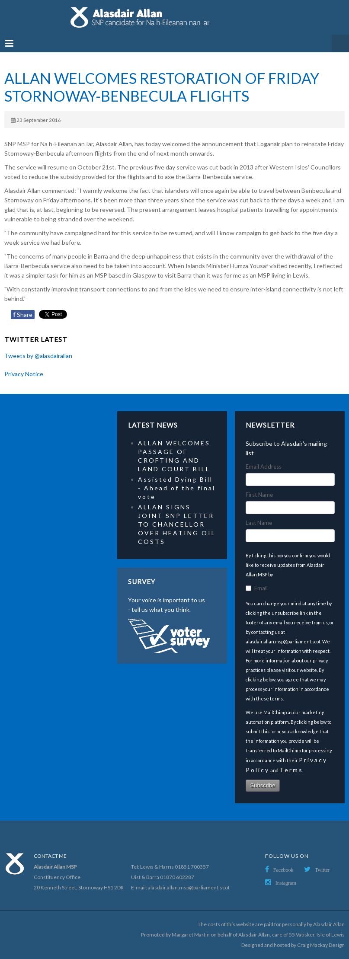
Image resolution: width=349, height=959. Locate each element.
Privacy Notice (23, 373)
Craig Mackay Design (321, 945)
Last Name (259, 522)
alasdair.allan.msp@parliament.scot (189, 887)
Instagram (285, 882)
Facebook (283, 870)
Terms (291, 770)
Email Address (264, 466)
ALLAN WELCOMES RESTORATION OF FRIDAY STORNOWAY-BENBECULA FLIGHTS (161, 87)
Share (22, 314)
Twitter (322, 870)
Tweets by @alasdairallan (38, 355)
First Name (259, 494)
